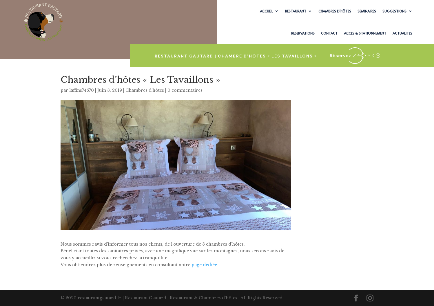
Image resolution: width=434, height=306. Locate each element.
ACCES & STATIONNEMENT (365, 33)
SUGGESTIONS (394, 11)
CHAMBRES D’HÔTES (334, 11)
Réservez (340, 56)
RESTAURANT (295, 11)
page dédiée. (205, 264)
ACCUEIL (266, 11)
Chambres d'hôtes (144, 90)
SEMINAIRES (367, 11)
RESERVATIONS (303, 33)
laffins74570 (81, 90)
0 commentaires (185, 90)
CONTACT (329, 33)
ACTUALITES (402, 33)
